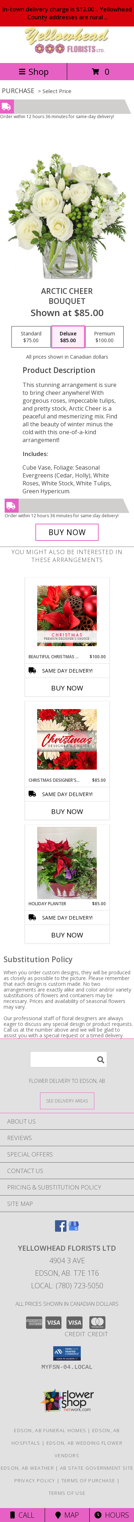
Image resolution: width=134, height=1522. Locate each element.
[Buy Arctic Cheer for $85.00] (67, 532)
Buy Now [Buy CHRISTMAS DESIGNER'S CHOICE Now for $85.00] (67, 811)
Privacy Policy (34, 1480)
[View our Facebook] (60, 1229)
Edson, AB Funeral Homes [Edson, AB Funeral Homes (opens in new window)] (50, 1430)
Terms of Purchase (88, 1480)
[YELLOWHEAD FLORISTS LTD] (67, 52)
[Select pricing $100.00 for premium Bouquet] (104, 336)
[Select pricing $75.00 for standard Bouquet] (31, 336)
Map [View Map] (67, 1515)
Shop (34, 71)
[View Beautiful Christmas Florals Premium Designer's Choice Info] (67, 616)
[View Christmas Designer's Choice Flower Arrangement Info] (67, 739)
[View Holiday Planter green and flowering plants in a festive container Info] (67, 863)
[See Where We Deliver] (67, 1100)
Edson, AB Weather (27, 1468)
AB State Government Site (96, 1468)
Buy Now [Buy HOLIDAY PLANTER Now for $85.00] (67, 935)
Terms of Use (67, 1493)
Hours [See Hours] (111, 1515)
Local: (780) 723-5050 (67, 1285)
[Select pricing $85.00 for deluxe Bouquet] (68, 336)
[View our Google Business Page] (73, 1229)
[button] (67, 1353)
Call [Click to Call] (22, 1515)
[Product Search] (68, 1059)
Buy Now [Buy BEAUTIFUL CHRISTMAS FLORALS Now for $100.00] (67, 688)
